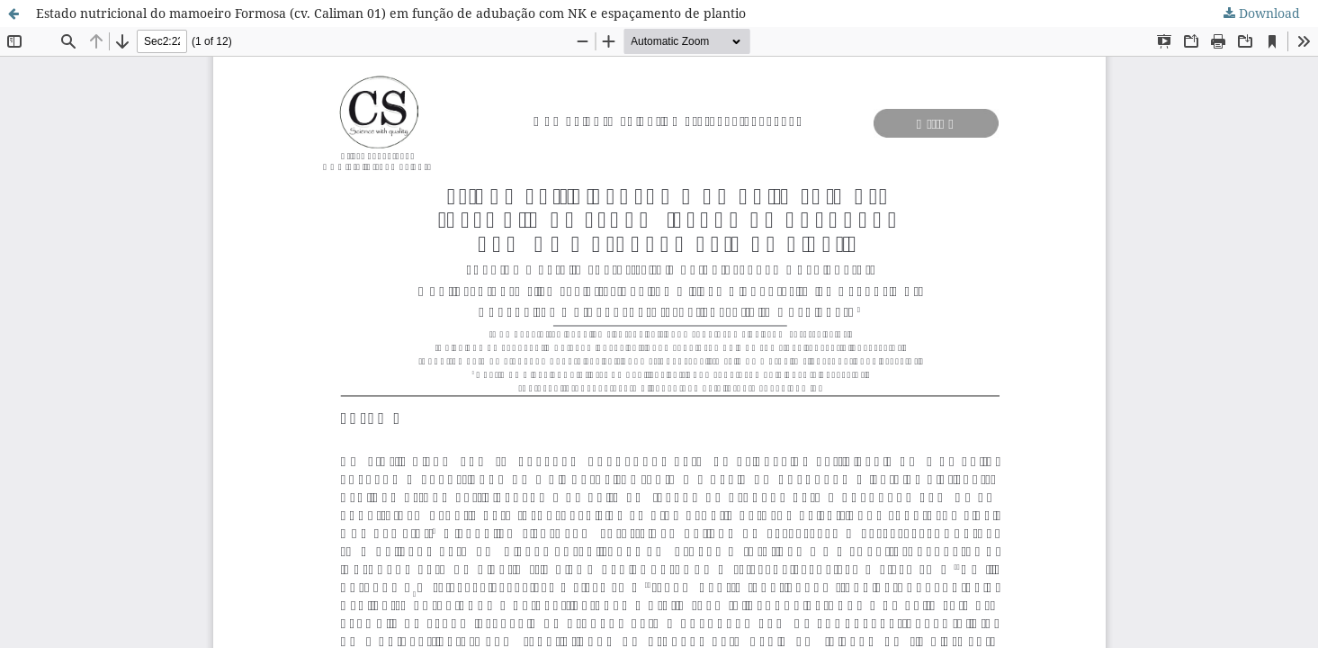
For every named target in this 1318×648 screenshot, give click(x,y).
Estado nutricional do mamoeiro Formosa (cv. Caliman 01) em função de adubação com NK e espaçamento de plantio (391, 13)
